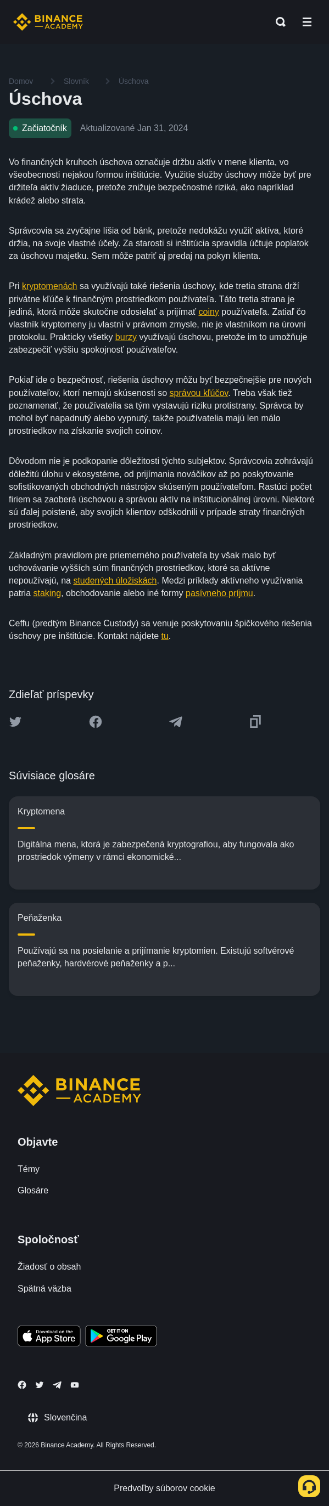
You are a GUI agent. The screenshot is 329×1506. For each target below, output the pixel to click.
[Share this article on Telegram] (175, 721)
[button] (307, 22)
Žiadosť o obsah (49, 1266)
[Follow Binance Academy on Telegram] (57, 1385)
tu (165, 636)
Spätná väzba (44, 1288)
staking (47, 593)
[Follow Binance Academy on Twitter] (39, 1385)
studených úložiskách (115, 580)
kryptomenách (49, 286)
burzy (126, 337)
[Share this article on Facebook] (95, 721)
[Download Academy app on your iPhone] (49, 1338)
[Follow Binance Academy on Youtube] (74, 1385)
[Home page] (48, 22)
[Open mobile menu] (307, 22)
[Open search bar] (277, 22)
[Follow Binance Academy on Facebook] (22, 1384)
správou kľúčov (199, 393)
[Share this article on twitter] (15, 721)
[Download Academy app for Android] (121, 1338)
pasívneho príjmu (219, 593)
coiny (209, 311)
